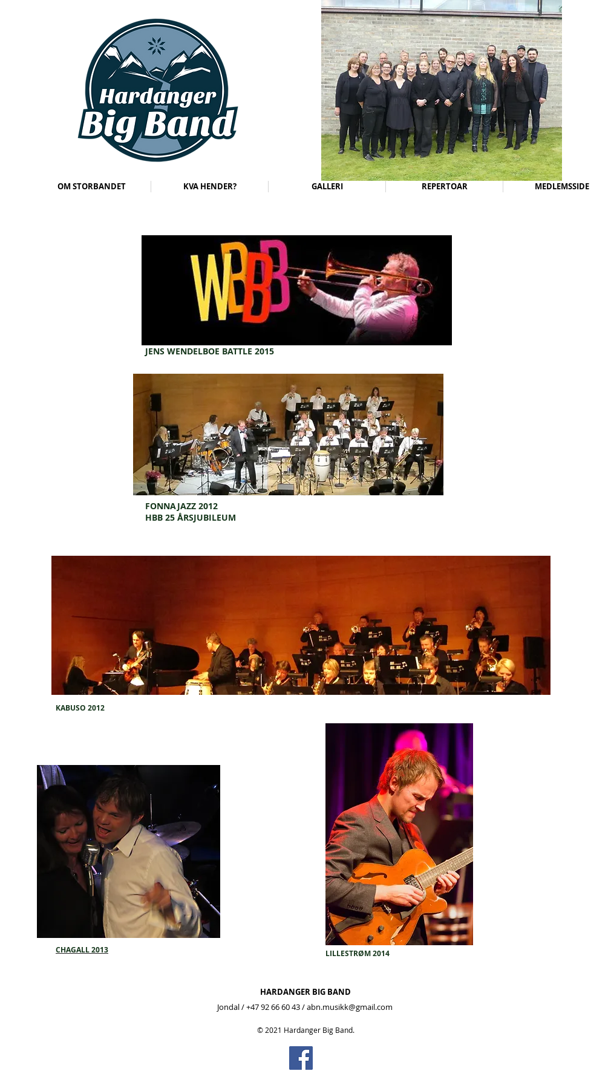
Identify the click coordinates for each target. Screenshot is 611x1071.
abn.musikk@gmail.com (350, 1006)
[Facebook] (301, 1058)
